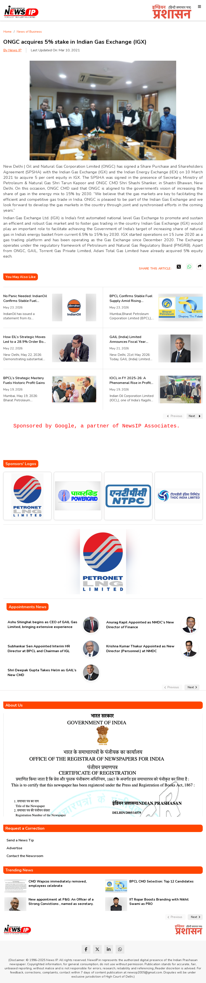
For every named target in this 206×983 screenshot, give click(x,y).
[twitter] (97, 949)
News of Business (29, 32)
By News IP (12, 50)
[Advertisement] (82, 447)
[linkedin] (108, 949)
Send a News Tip (20, 840)
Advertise (14, 848)
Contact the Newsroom (25, 856)
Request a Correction (24, 828)
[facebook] (86, 949)
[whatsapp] (120, 949)
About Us (14, 705)
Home (7, 32)
